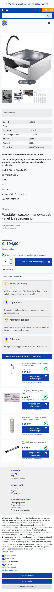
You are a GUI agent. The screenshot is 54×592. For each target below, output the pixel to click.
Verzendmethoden (18, 478)
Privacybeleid (7, 551)
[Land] (36, 10)
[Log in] (3, 10)
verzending (18, 276)
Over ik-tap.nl (16, 508)
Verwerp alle (27, 581)
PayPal (9, 564)
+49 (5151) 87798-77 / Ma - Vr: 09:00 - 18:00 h (27, 4)
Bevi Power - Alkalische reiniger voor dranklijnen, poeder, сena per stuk (34, 392)
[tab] (27, 113)
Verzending (38, 382)
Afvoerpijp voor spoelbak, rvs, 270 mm (34, 443)
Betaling (14, 474)
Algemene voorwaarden (20, 510)
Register (14, 491)
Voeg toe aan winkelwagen (35, 262)
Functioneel (11, 555)
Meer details (9, 113)
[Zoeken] (48, 15)
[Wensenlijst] (40, 10)
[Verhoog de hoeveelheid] (11, 260)
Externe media (12, 561)
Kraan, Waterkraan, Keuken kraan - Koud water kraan (35, 364)
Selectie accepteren (27, 587)
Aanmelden (15, 488)
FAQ (12, 476)
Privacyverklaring (18, 505)
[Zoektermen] (23, 15)
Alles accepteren (27, 575)
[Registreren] (7, 10)
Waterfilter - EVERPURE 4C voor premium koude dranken (34, 418)
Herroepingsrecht (18, 503)
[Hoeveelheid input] (5, 262)
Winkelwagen (16, 493)
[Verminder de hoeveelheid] (11, 264)
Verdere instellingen (10, 570)
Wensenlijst (8, 269)
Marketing (10, 558)
